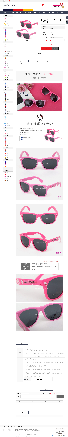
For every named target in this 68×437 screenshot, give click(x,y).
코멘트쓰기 (60, 396)
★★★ (50, 393)
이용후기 (47, 61)
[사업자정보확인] (26, 430)
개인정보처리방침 (10, 426)
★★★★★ (57, 393)
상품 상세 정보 (22, 61)
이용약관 (5, 426)
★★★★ (53, 393)
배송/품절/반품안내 (35, 61)
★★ (48, 393)
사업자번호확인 (19, 426)
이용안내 (15, 426)
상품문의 (22, 63)
